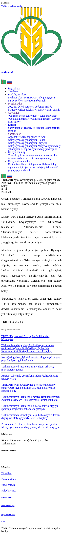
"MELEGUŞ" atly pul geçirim (39, 97)
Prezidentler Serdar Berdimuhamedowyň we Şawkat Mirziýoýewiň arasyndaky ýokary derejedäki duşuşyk (30, 425)
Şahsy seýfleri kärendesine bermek (27, 100)
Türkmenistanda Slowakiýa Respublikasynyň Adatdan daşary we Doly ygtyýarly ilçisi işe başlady (30, 416)
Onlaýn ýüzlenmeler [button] (19, 161)
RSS (3, 521)
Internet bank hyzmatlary (38, 158)
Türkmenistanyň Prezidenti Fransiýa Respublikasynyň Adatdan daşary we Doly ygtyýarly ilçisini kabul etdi (30, 398)
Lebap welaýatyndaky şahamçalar (39, 149)
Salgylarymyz (8, 490)
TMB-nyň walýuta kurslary (12, 6)
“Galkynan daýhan (40, 118)
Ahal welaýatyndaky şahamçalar (27, 138)
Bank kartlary (8, 479)
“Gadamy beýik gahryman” (23, 115)
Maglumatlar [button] (15, 103)
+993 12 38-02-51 (11, 457)
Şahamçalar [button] (14, 133)
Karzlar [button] (12, 124)
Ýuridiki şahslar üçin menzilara (25, 155)
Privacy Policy (6, 497)
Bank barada (53, 109)
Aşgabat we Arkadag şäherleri (24, 136)
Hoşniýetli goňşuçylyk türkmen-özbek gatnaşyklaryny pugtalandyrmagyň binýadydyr (30, 359)
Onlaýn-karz (35, 164)
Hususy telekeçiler (34, 127)
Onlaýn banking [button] (16, 152)
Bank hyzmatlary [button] (17, 94)
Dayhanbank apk (8, 515)
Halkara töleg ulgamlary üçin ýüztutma (32, 166)
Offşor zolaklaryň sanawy (32, 109)
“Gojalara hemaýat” (18, 118)
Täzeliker (13, 91)
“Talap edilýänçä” (48, 115)
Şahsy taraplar (15, 127)
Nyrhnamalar (15, 97)
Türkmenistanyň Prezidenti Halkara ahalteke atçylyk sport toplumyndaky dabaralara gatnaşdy (29, 407)
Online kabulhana (17, 164)
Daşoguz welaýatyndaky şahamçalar (27, 144)
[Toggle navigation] (2, 79)
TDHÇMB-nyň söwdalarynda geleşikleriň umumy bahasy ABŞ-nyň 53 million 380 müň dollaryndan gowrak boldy (28, 387)
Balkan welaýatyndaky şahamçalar (26, 141)
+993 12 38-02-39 (11, 460)
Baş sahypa (14, 88)
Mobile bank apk (7, 506)
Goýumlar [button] (13, 112)
